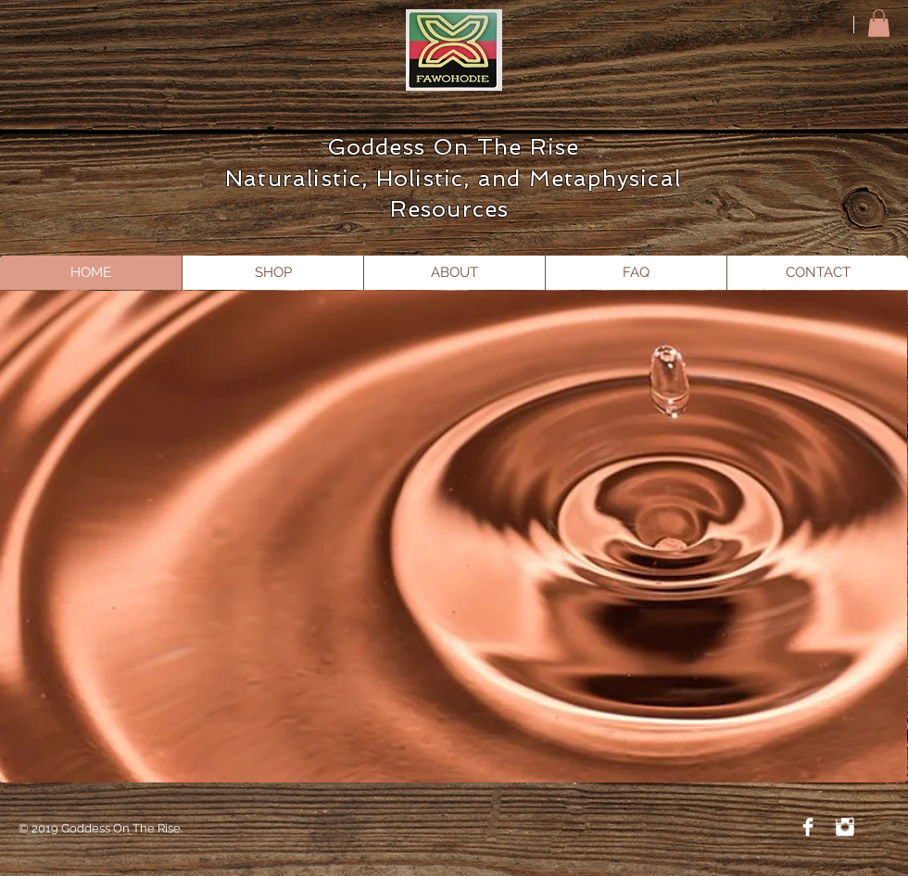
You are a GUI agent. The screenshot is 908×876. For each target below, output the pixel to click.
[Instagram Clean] (845, 827)
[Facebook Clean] (808, 827)
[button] (878, 23)
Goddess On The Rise (453, 146)
